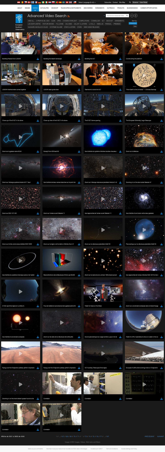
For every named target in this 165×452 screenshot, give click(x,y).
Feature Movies (48, 24)
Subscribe (107, 2)
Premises (117, 24)
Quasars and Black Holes (38, 27)
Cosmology (95, 21)
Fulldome (59, 24)
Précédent (149, 436)
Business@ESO (132, 8)
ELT (103, 21)
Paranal (108, 24)
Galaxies (68, 24)
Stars (79, 27)
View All (31, 21)
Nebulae (100, 24)
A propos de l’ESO (42, 21)
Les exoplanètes (34, 24)
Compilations (84, 21)
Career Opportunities (148, 8)
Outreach (111, 8)
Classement (132, 23)
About (19, 8)
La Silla (92, 24)
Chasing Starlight (70, 21)
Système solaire (56, 27)
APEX (59, 21)
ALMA (53, 21)
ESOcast (109, 21)
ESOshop (54, 8)
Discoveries (88, 8)
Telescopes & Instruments (71, 8)
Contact (115, 2)
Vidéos (35, 9)
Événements (99, 8)
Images (27, 8)
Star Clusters (69, 27)
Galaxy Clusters (80, 24)
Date (135, 26)
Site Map (122, 2)
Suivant (160, 436)
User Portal (143, 2)
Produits (120, 8)
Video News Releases (91, 27)
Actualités (44, 8)
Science (135, 2)
